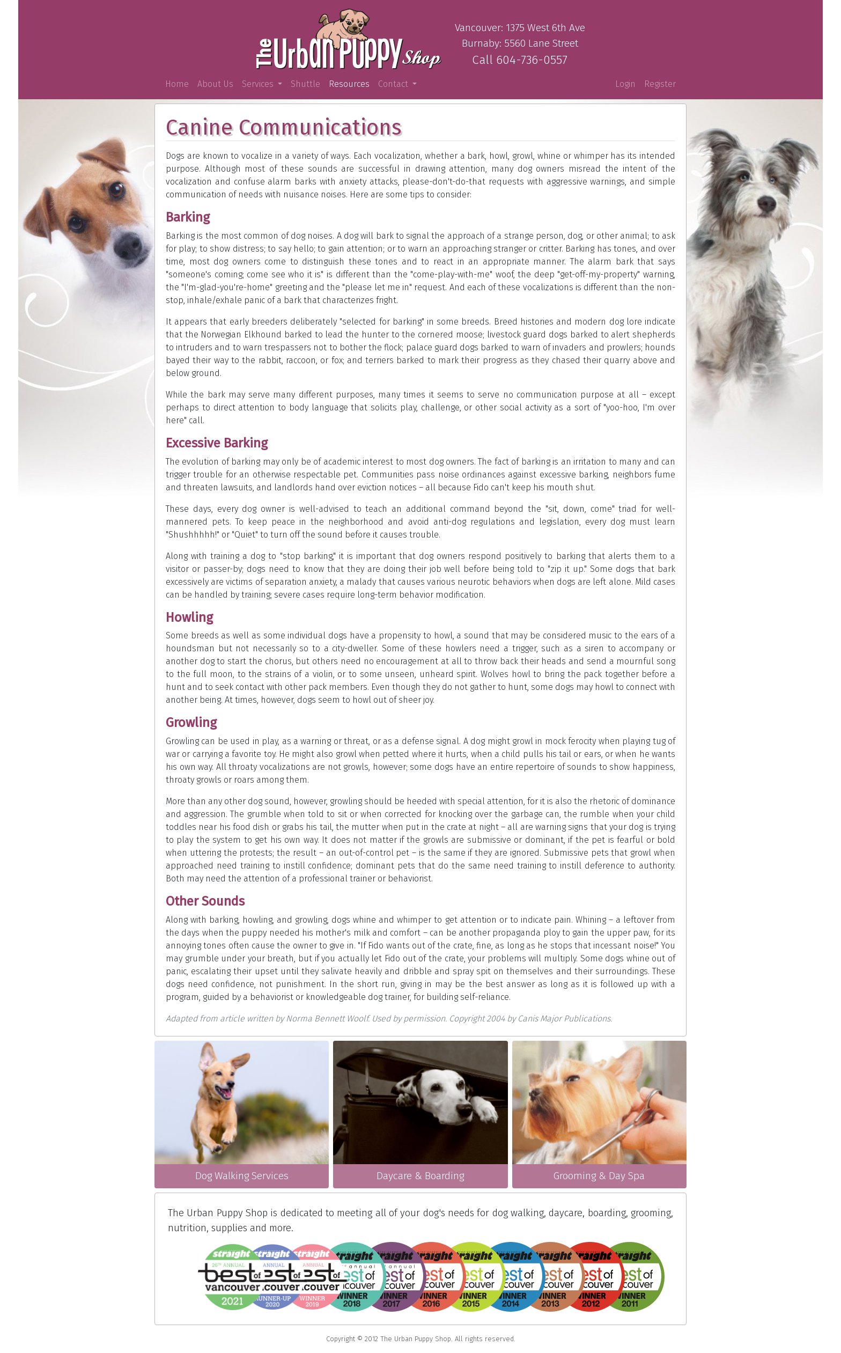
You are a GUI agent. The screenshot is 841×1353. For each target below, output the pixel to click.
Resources (349, 84)
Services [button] (259, 84)
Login (625, 84)
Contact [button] (394, 84)
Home (179, 83)
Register (660, 84)
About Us (215, 84)
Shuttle (305, 84)
